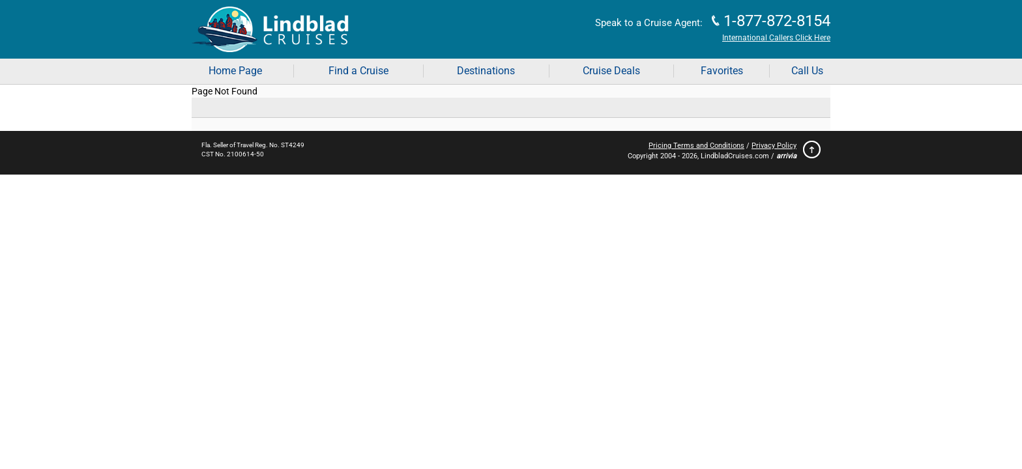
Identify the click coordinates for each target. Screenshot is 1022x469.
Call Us (807, 70)
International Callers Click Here (776, 37)
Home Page (235, 70)
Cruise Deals (611, 70)
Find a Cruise (358, 70)
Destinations (486, 70)
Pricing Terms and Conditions (696, 145)
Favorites (722, 70)
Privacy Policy (774, 145)
